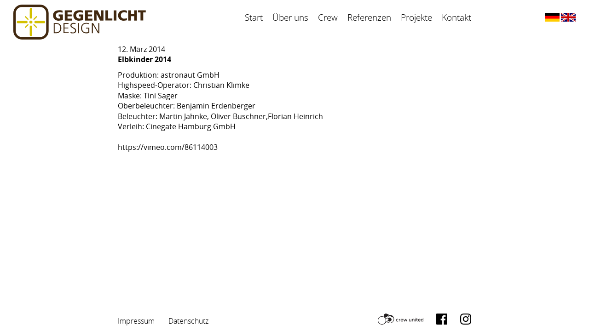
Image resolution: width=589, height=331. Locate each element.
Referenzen (369, 17)
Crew (328, 17)
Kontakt (456, 17)
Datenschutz (188, 321)
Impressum (136, 321)
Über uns (290, 17)
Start (254, 17)
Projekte (416, 17)
